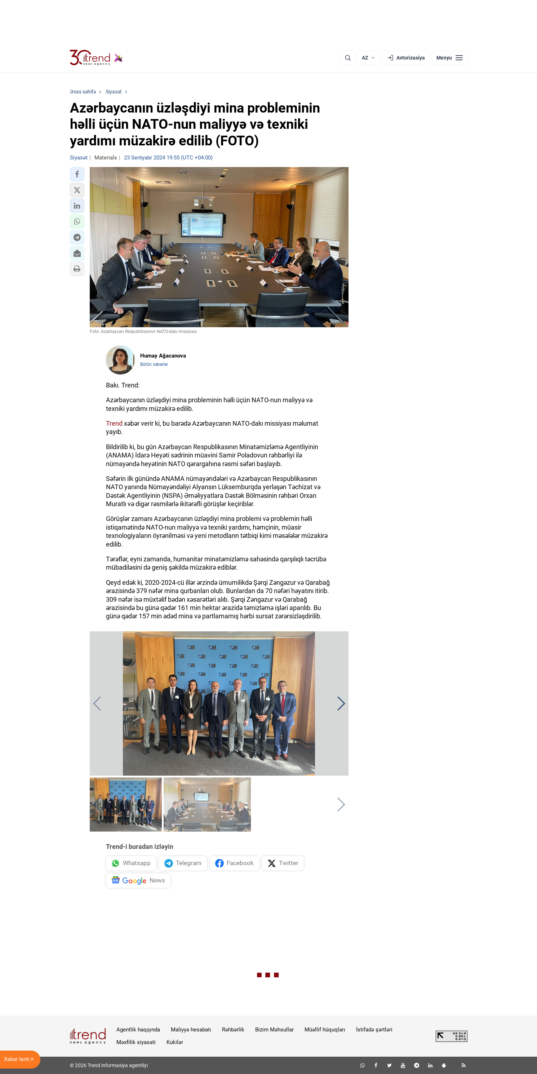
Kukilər (175, 1042)
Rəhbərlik (233, 1029)
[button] (77, 174)
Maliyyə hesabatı (191, 1029)
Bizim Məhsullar (274, 1029)
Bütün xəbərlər (154, 364)
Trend (114, 423)
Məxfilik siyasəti (136, 1042)
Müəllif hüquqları (325, 1029)
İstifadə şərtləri (374, 1029)
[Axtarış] (348, 58)
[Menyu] (449, 58)
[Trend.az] (96, 58)
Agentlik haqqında (138, 1029)
